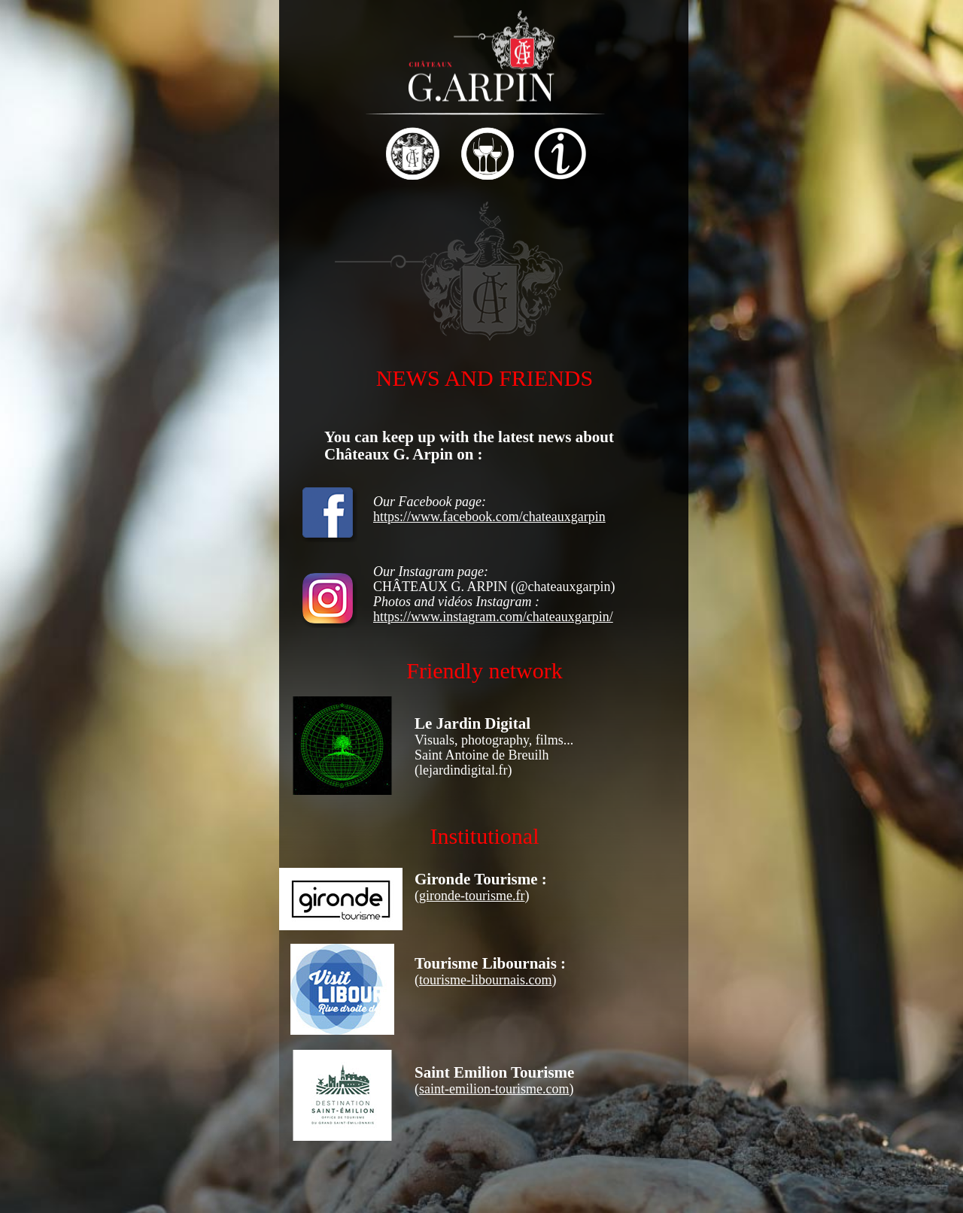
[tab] (197, 155)
